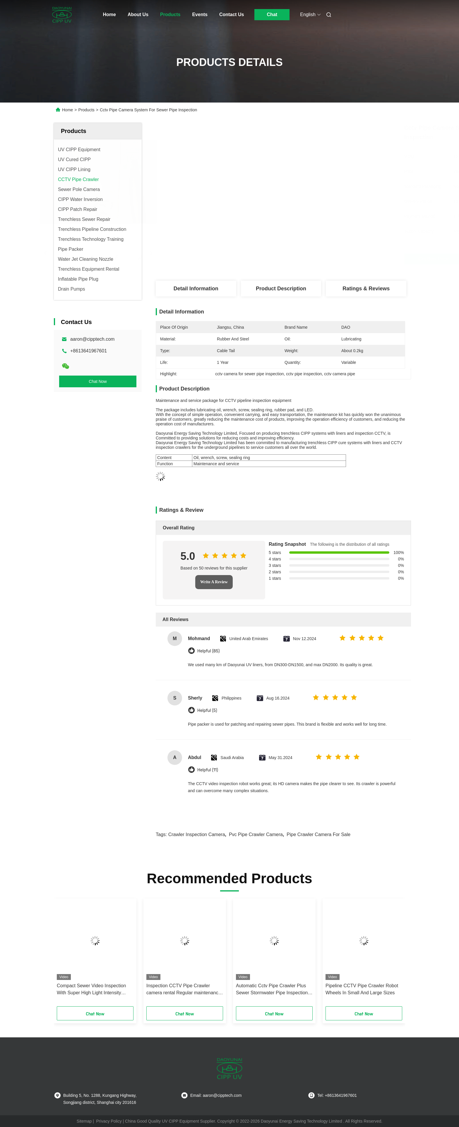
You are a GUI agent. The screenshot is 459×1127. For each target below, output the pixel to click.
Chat (272, 14)
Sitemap (84, 1121)
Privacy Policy (109, 1121)
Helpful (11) (207, 770)
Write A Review (214, 582)
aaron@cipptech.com (92, 339)
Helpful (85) (208, 651)
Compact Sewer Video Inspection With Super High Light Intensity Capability (91, 989)
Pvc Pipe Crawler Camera (256, 834)
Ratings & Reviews (366, 288)
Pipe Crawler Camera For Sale (318, 834)
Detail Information (196, 288)
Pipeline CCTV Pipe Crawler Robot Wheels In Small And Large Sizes (362, 989)
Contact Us (231, 14)
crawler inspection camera (196, 834)
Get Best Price (315, 259)
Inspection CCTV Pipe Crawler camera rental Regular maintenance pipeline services (183, 989)
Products (170, 14)
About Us (138, 14)
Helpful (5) (207, 710)
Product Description (281, 288)
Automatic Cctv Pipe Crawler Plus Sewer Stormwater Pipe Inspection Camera (272, 989)
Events (199, 14)
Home (109, 14)
